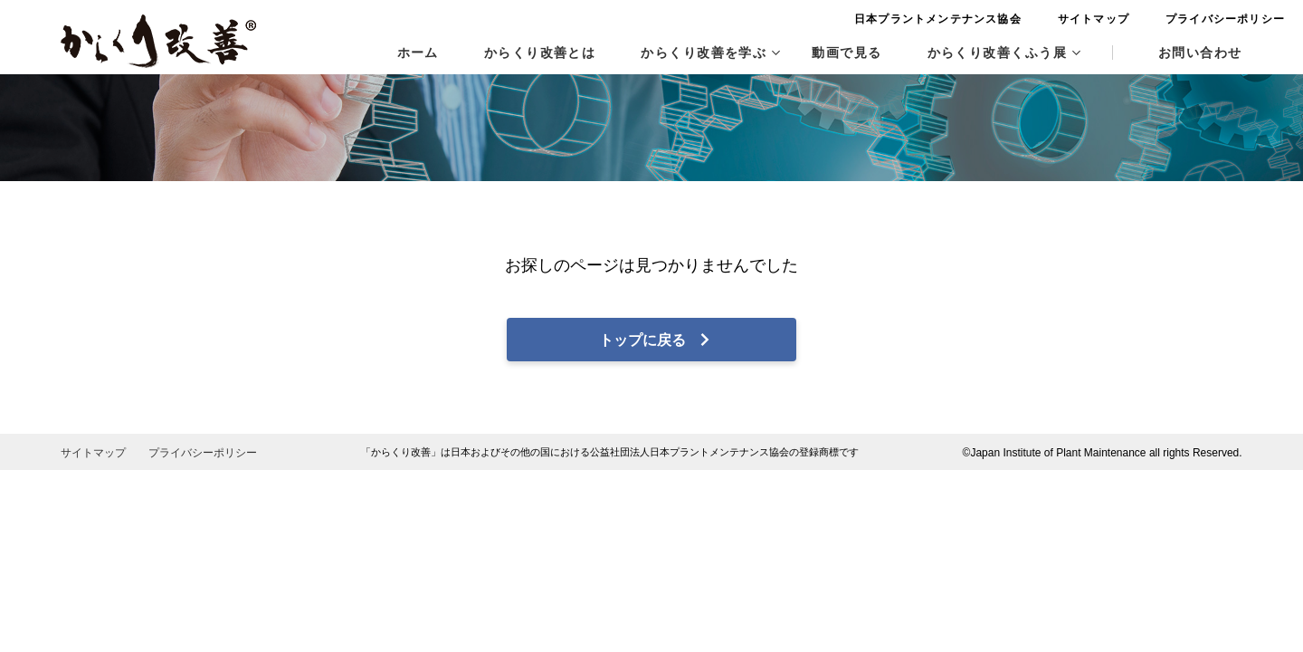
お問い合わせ (1200, 52)
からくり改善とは (540, 52)
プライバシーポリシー (1182, 19)
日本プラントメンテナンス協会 (895, 19)
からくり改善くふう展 (1003, 52)
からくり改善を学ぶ (710, 52)
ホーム (418, 52)
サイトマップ (1050, 19)
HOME (80, 124)
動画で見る (846, 52)
